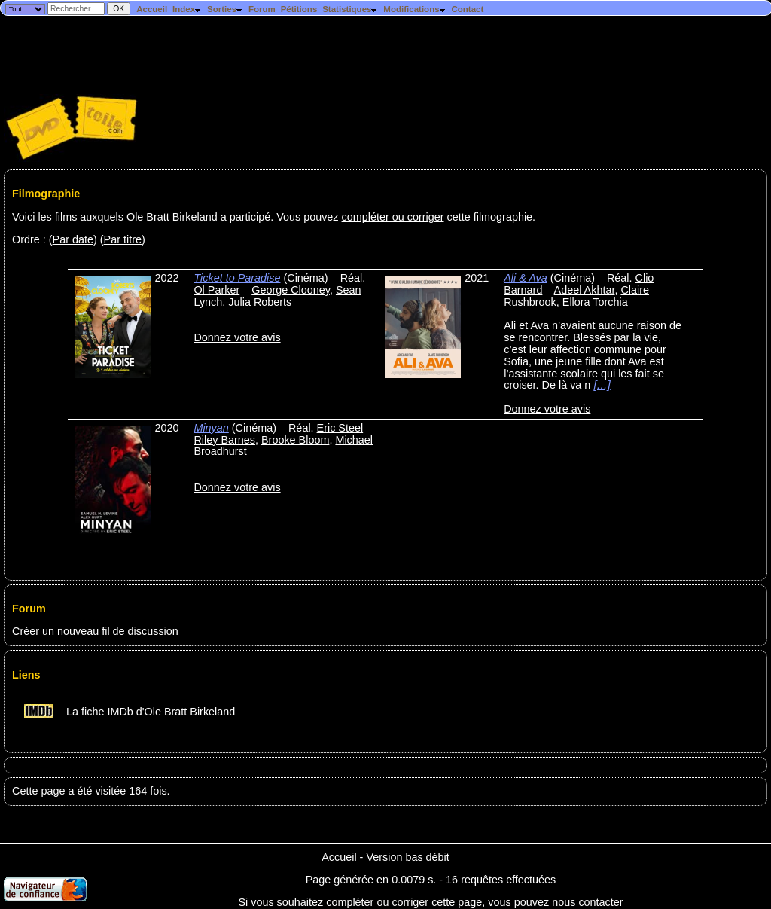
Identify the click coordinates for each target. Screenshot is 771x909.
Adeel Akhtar (584, 290)
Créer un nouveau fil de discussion (95, 631)
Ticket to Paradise (237, 278)
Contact (467, 9)
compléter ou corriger (393, 217)
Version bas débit (407, 857)
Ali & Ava (525, 278)
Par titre (123, 239)
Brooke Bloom (295, 440)
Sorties (225, 9)
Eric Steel (340, 428)
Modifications (414, 9)
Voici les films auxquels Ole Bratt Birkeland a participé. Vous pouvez (177, 217)
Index (187, 9)
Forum (262, 9)
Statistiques (350, 9)
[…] (601, 385)
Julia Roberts (259, 302)
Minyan (211, 428)
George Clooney (290, 290)
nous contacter (587, 902)
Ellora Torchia (595, 302)
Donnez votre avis (237, 337)
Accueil (151, 9)
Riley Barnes (224, 440)
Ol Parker (216, 290)
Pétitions (299, 9)
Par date (73, 239)
